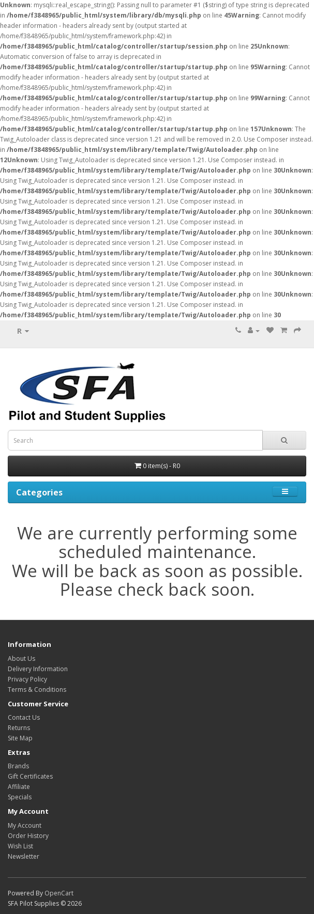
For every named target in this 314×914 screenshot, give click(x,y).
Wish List (20, 846)
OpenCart (58, 893)
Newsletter (23, 856)
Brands (18, 766)
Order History (28, 835)
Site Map (20, 738)
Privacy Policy (27, 679)
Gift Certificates (30, 776)
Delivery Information (38, 668)
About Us (21, 658)
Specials (20, 797)
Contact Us (24, 717)
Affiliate (19, 786)
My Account (24, 825)
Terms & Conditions (37, 689)
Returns (19, 727)
